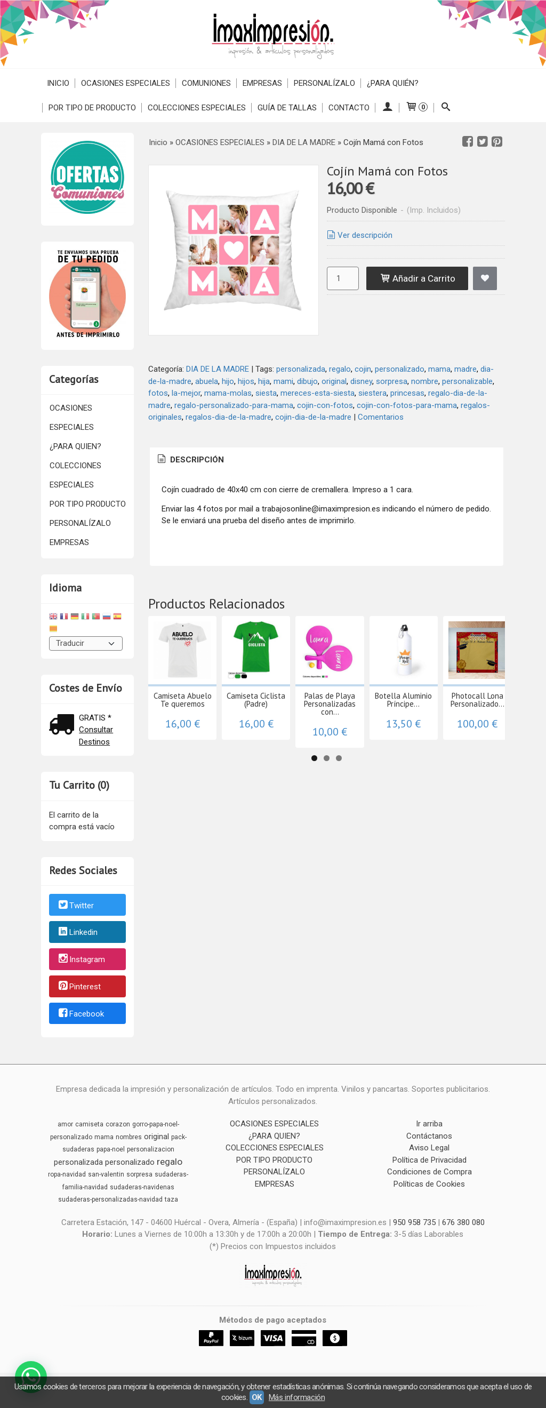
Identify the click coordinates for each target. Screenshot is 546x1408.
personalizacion (150, 1149)
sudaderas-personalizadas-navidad (110, 1199)
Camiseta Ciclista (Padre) (283, 714)
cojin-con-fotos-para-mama (407, 405)
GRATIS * (95, 718)
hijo (228, 381)
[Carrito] (416, 107)
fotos (158, 393)
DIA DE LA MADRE (217, 369)
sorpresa (391, 381)
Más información (297, 1397)
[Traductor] (86, 643)
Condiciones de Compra (429, 1172)
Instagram (81, 960)
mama (439, 369)
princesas (407, 393)
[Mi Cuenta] (387, 107)
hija (264, 381)
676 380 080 (463, 1222)
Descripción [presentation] (190, 460)
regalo (340, 369)
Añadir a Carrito (417, 278)
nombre (424, 381)
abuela (206, 381)
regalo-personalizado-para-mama (233, 405)
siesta (266, 393)
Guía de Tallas (287, 108)
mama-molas (228, 393)
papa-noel (111, 1149)
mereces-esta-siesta (317, 393)
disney (361, 381)
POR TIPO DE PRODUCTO (92, 108)
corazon (118, 1124)
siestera (372, 393)
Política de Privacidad (429, 1160)
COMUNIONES (206, 83)
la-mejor (186, 393)
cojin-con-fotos (325, 405)
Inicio (58, 83)
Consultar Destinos (96, 736)
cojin (363, 369)
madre (465, 369)
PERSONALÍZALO (324, 83)
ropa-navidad (67, 1174)
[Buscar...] (445, 107)
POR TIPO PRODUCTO (88, 504)
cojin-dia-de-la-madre (313, 417)
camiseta (89, 1124)
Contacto (349, 108)
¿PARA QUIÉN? (393, 83)
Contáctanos (429, 1136)
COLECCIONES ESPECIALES (197, 108)
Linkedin (77, 933)
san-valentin (106, 1174)
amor (65, 1124)
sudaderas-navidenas (142, 1187)
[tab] (189, 460)
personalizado (399, 369)
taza (171, 1199)
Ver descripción (358, 235)
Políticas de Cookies (429, 1184)
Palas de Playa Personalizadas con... (375, 718)
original (334, 381)
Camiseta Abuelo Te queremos (191, 718)
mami (283, 381)
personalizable (467, 381)
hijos (246, 381)
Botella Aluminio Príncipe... (466, 718)
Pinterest (79, 986)
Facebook (80, 1014)
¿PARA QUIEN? (75, 446)
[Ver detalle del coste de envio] (64, 725)
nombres (129, 1137)
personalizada (300, 369)
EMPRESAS (262, 83)
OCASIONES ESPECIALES (125, 83)
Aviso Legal (429, 1148)
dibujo (307, 381)
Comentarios (381, 417)
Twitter (75, 905)
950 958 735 (414, 1222)
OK (257, 1397)
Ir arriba (429, 1124)
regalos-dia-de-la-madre (228, 417)
